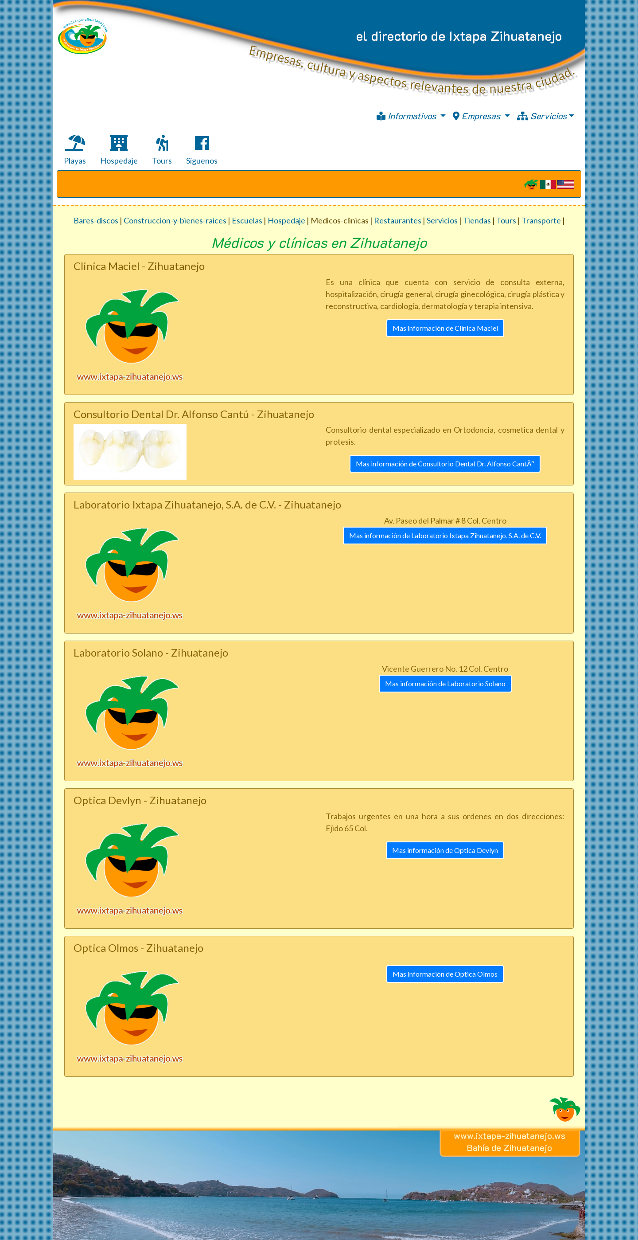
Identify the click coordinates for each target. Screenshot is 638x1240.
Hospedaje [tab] (119, 150)
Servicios (542, 115)
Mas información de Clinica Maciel (445, 328)
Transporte (541, 220)
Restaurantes (397, 220)
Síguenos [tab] (202, 150)
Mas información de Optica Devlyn (445, 850)
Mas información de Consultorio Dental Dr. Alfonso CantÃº (445, 463)
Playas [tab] (75, 150)
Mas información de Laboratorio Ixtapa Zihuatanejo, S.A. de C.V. (445, 535)
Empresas (477, 115)
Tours (506, 220)
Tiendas (477, 220)
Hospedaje (286, 220)
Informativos (407, 115)
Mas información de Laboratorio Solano (445, 683)
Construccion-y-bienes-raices (175, 220)
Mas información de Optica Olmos (445, 974)
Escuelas (247, 220)
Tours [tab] (162, 150)
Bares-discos (96, 220)
